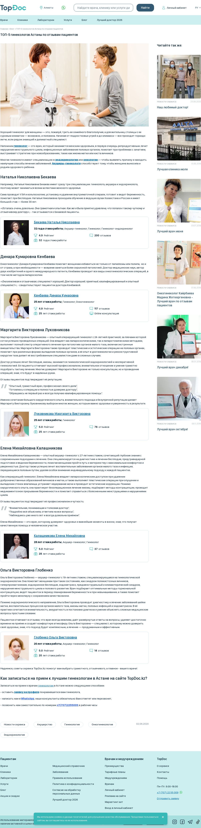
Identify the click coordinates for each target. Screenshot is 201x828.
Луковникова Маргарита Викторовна (62, 414)
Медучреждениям (116, 778)
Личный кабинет (177, 7)
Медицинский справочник (68, 766)
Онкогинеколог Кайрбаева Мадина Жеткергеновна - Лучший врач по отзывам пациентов (175, 299)
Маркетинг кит (114, 802)
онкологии (90, 159)
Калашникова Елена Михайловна (59, 536)
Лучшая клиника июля (172, 169)
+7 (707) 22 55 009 (167, 792)
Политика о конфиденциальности (73, 784)
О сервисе (163, 766)
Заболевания (60, 772)
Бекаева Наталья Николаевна (57, 222)
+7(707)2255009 (68, 705)
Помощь (162, 778)
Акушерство (44, 724)
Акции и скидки (10, 796)
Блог (84, 20)
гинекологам (46, 685)
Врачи (4, 20)
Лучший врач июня (170, 231)
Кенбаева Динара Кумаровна (56, 295)
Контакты (163, 772)
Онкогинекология (102, 724)
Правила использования (67, 778)
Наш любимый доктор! (172, 107)
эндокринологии (67, 159)
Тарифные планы (115, 772)
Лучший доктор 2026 (109, 20)
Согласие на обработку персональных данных (66, 791)
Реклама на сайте (115, 796)
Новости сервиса (14, 724)
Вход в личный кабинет (119, 808)
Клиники (22, 20)
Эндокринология (14, 734)
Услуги (68, 20)
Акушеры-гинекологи (66, 163)
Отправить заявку (168, 798)
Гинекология (72, 724)
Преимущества (114, 766)
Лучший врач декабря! (172, 367)
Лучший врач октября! (172, 429)
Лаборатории (45, 20)
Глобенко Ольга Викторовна (55, 637)
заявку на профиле (26, 692)
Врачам (109, 784)
